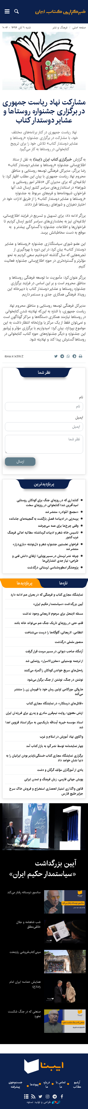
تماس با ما (60, 1084)
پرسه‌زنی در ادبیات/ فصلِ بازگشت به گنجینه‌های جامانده (43, 518)
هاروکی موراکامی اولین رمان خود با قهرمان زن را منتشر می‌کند (48, 692)
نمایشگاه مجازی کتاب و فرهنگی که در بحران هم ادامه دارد (47, 594)
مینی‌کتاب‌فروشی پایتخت (25, 952)
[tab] (63, 583)
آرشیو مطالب (77, 1084)
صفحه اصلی (79, 27)
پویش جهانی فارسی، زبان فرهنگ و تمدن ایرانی (53, 779)
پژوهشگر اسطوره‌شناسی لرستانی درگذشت (52, 567)
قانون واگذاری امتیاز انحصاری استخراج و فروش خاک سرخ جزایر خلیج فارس (46, 791)
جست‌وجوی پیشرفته (15, 1084)
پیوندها (34, 1084)
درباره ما (46, 1084)
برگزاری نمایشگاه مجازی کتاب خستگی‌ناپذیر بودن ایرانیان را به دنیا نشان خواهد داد (44, 758)
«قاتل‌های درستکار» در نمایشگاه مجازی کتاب (55, 703)
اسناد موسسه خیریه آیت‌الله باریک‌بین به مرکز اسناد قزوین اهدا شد (44, 725)
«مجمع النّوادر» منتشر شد (61, 512)
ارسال (20, 461)
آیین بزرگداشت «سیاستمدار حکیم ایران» (58, 604)
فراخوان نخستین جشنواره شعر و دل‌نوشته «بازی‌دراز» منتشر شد (45, 547)
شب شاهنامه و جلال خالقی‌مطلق (28, 924)
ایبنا (60, 15)
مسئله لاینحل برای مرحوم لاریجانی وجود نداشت (53, 613)
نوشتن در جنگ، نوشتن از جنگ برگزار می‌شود (55, 679)
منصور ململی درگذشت (69, 642)
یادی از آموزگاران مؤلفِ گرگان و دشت (60, 770)
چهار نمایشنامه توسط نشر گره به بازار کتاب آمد (54, 746)
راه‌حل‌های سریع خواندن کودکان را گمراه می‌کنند (53, 670)
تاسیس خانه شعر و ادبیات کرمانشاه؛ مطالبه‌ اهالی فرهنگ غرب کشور (43, 535)
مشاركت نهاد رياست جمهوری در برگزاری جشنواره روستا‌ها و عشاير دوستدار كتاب (44, 111)
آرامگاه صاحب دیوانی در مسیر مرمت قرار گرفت (54, 651)
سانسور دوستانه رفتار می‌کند (24, 892)
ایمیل (79, 417)
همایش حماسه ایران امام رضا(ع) (25, 984)
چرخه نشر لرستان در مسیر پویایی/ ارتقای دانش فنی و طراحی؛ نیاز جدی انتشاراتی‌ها (45, 558)
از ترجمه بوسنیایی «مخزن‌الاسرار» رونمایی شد (54, 661)
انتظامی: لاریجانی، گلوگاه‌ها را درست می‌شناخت (54, 632)
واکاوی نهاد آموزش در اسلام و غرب (61, 736)
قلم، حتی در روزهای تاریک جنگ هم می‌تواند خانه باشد (48, 623)
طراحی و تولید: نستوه (43, 1102)
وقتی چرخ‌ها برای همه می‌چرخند (58, 525)
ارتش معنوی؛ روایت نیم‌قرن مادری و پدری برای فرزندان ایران (44, 713)
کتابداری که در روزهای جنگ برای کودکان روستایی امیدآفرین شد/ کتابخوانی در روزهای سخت (47, 503)
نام (81, 397)
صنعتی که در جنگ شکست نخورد (24, 1014)
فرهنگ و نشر (60, 27)
